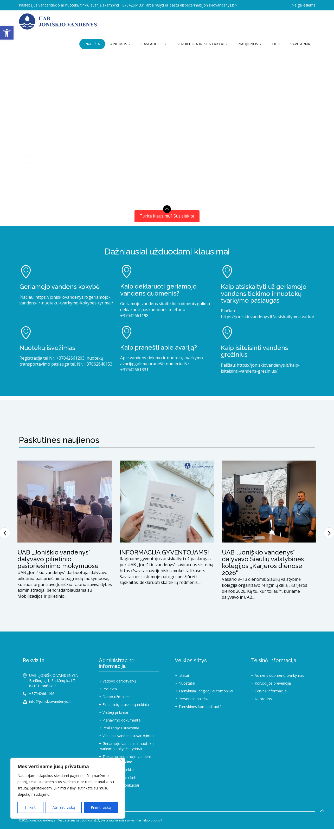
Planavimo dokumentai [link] (121, 720)
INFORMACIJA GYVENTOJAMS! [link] (164, 552)
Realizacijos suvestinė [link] (120, 727)
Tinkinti (30, 807)
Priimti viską (101, 807)
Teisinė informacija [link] (271, 690)
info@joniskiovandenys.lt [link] (50, 701)
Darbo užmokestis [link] (117, 696)
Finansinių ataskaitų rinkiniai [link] (126, 704)
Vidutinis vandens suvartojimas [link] (128, 735)
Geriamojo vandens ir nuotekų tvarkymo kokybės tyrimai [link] (126, 746)
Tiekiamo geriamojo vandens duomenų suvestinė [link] (125, 759)
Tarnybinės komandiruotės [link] (200, 706)
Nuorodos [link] (263, 698)
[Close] (121, 760)
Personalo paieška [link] (193, 698)
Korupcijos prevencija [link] (273, 683)
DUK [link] (276, 43)
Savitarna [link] (300, 43)
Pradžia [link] (92, 43)
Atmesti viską (64, 807)
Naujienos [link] (250, 43)
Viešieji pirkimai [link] (115, 712)
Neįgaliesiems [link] (303, 5)
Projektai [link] (110, 688)
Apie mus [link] (120, 43)
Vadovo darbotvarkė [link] (119, 681)
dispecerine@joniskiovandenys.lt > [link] (208, 5)
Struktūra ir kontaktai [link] (202, 43)
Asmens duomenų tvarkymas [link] (279, 675)
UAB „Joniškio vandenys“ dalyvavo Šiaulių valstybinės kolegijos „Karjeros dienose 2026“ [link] (263, 563)
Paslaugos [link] (153, 43)
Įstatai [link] (183, 675)
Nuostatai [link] (186, 683)
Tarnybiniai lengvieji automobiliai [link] (205, 690)
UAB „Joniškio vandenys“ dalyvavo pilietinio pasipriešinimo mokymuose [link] (58, 559)
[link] (7, 33)
